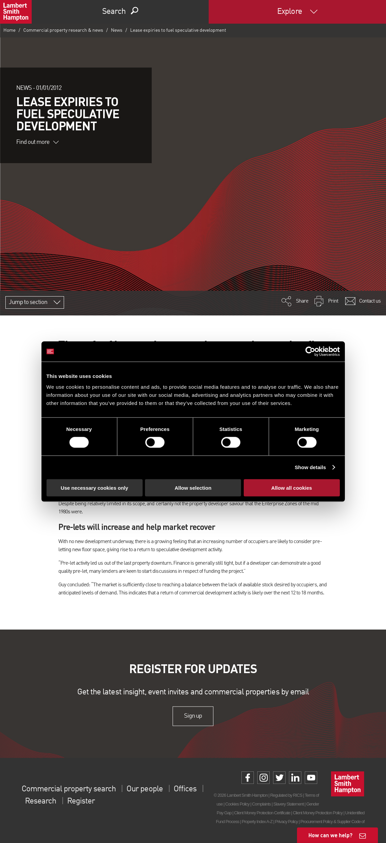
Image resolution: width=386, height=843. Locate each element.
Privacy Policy (286, 821)
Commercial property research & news (63, 30)
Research (40, 801)
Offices (185, 789)
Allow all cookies (291, 487)
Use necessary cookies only (94, 487)
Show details (310, 467)
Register (81, 801)
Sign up (193, 716)
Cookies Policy (237, 804)
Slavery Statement (288, 804)
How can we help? (330, 835)
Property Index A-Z (257, 821)
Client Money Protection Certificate (262, 812)
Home (9, 30)
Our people (144, 789)
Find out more (37, 142)
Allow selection (193, 487)
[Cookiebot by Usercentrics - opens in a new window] (310, 352)
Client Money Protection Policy (318, 812)
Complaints (261, 804)
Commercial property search (69, 789)
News (116, 30)
